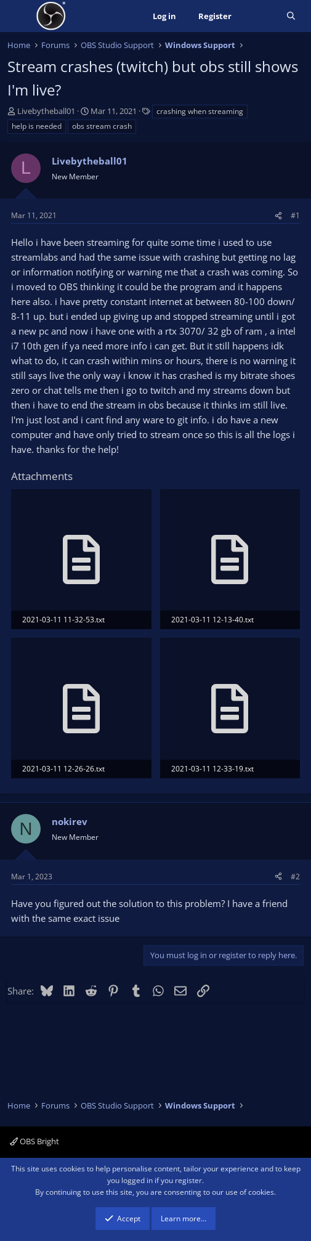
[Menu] (18, 16)
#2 (295, 876)
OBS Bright (34, 1141)
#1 (295, 215)
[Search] (291, 16)
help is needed (37, 126)
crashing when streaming (199, 111)
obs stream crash (102, 126)
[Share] (278, 215)
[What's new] (259, 16)
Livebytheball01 (46, 110)
